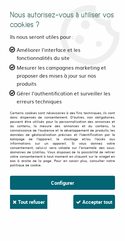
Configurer (62, 182)
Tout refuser (29, 201)
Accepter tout (94, 201)
